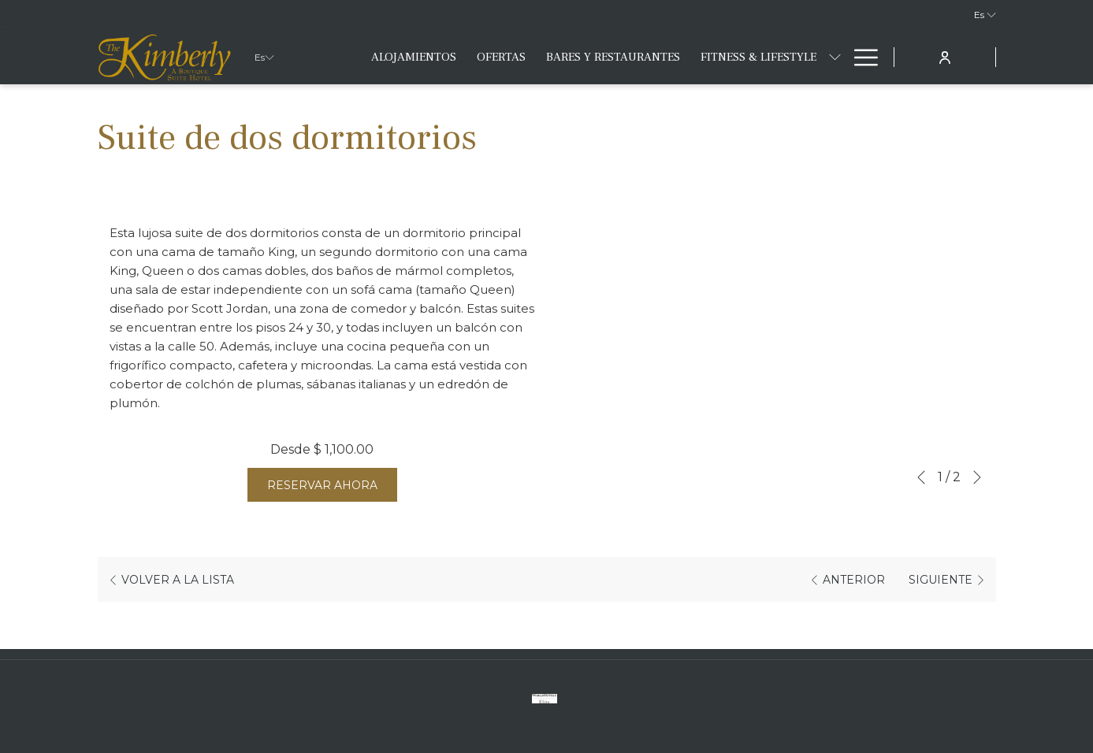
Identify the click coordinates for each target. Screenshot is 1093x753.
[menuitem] (414, 57)
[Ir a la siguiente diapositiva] (977, 477)
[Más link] (860, 57)
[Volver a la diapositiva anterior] (921, 477)
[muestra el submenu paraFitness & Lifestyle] (834, 57)
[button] (771, 343)
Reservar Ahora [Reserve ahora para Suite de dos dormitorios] (322, 485)
